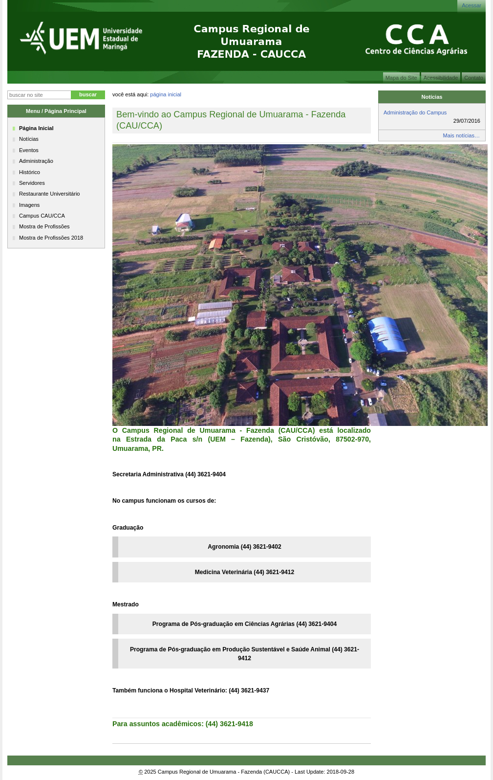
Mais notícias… (461, 135)
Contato (473, 78)
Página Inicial (165, 94)
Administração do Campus (415, 112)
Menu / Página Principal (56, 111)
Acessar (471, 5)
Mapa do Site (401, 78)
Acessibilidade (441, 78)
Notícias (432, 97)
